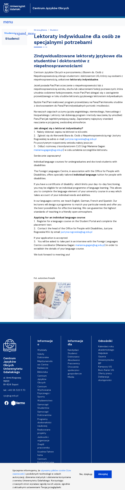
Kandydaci (73, 349)
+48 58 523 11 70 (16, 390)
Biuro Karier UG (106, 370)
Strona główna (40, 30)
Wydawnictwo (44, 400)
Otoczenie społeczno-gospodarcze (75, 370)
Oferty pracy (105, 373)
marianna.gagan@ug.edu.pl (48, 150)
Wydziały (42, 349)
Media (71, 376)
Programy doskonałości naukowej (44, 422)
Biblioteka (42, 371)
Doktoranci (73, 356)
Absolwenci (74, 360)
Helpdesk (103, 353)
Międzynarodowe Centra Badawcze (45, 364)
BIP (99, 363)
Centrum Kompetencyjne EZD (45, 462)
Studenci (54, 30)
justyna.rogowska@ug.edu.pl (80, 139)
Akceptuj (103, 475)
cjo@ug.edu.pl (10, 395)
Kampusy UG (105, 366)
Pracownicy (74, 363)
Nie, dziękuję (85, 475)
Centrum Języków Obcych (51, 8)
